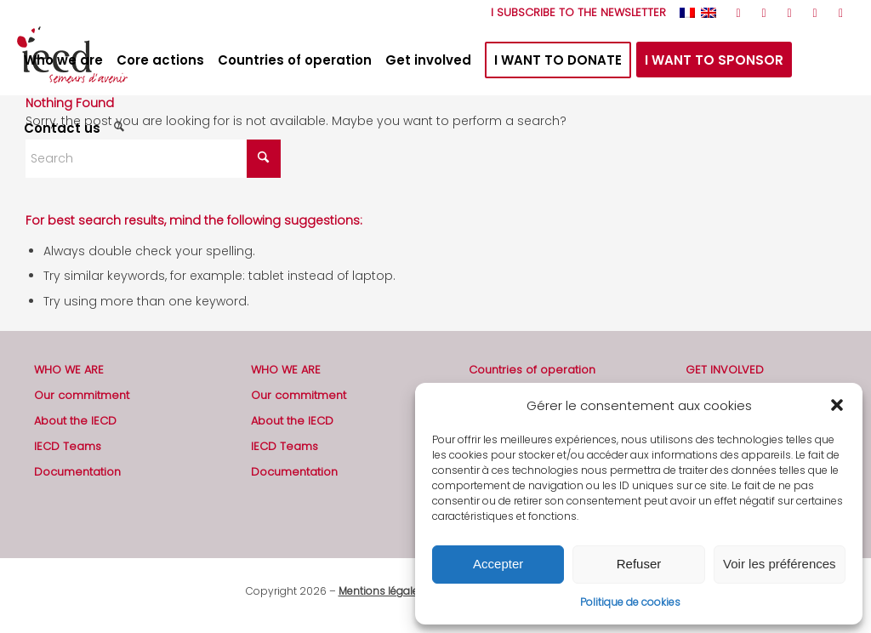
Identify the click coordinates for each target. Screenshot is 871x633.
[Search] (121, 128)
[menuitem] (574, 13)
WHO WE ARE (69, 370)
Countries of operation (532, 370)
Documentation (77, 472)
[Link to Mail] (841, 13)
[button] (836, 404)
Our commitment (81, 395)
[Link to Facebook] (764, 13)
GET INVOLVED (725, 370)
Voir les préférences (779, 563)
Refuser (639, 563)
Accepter (498, 563)
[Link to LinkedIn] (815, 13)
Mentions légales (381, 591)
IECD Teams (67, 446)
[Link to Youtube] (789, 13)
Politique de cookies (630, 602)
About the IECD (75, 421)
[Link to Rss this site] (738, 13)
